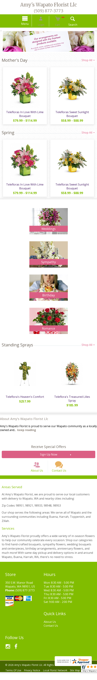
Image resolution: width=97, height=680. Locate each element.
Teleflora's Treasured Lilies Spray (73, 402)
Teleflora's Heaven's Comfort (24, 400)
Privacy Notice (34, 678)
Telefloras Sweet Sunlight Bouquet (72, 115)
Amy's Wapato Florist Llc (48, 5)
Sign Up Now (48, 458)
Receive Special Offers (48, 450)
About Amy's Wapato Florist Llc (24, 422)
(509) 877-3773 (48, 10)
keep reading (26, 433)
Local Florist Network (59, 678)
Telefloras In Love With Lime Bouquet (24, 115)
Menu (29, 24)
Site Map (80, 678)
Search (68, 25)
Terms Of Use (14, 678)
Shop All (88, 60)
